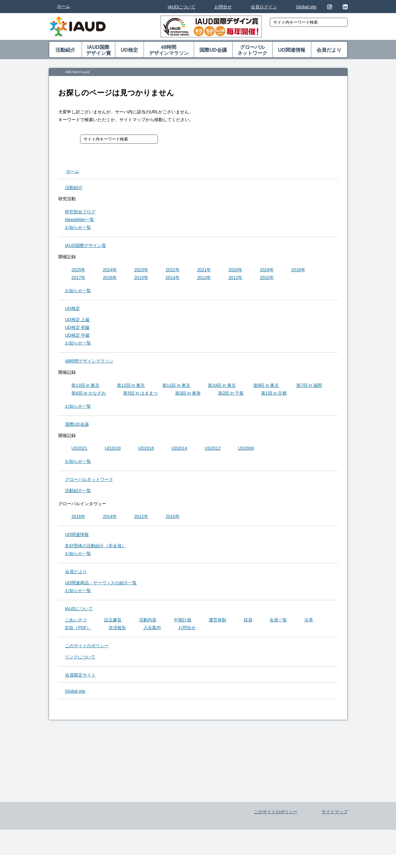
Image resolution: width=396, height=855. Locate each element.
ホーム (63, 6)
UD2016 (146, 449)
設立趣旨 (113, 621)
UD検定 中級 (77, 336)
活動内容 (147, 621)
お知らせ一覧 (78, 228)
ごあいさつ (76, 621)
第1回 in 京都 (274, 394)
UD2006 (246, 449)
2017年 (78, 278)
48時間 (169, 50)
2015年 (141, 278)
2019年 (267, 270)
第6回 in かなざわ (88, 394)
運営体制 (217, 621)
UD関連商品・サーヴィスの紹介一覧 (100, 584)
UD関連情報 (291, 50)
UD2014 (179, 449)
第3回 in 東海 (188, 394)
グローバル (252, 50)
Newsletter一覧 (79, 220)
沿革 (308, 621)
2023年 (141, 270)
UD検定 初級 (77, 328)
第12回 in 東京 (131, 386)
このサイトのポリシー (87, 646)
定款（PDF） (78, 628)
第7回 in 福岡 (309, 386)
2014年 (173, 278)
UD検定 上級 (77, 320)
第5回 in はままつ (140, 394)
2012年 (235, 278)
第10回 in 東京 (222, 386)
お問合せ (223, 6)
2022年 (173, 270)
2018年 (298, 270)
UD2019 (113, 449)
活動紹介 (65, 50)
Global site (306, 6)
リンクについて (80, 658)
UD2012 (213, 449)
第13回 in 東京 (85, 386)
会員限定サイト (80, 676)
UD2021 (79, 449)
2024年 (110, 270)
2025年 (78, 270)
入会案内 (152, 628)
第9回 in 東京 (266, 386)
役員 (248, 621)
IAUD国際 (98, 50)
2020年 (235, 270)
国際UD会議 (213, 50)
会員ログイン (264, 6)
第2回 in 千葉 (231, 394)
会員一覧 (278, 621)
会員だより (329, 50)
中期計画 (182, 621)
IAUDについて (181, 6)
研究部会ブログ (80, 213)
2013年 (204, 278)
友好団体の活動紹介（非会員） (95, 546)
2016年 (110, 278)
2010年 (267, 278)
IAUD (85, 246)
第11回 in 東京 (176, 386)
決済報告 (117, 628)
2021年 (204, 270)
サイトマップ (335, 829)
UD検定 (129, 50)
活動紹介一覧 (78, 491)
